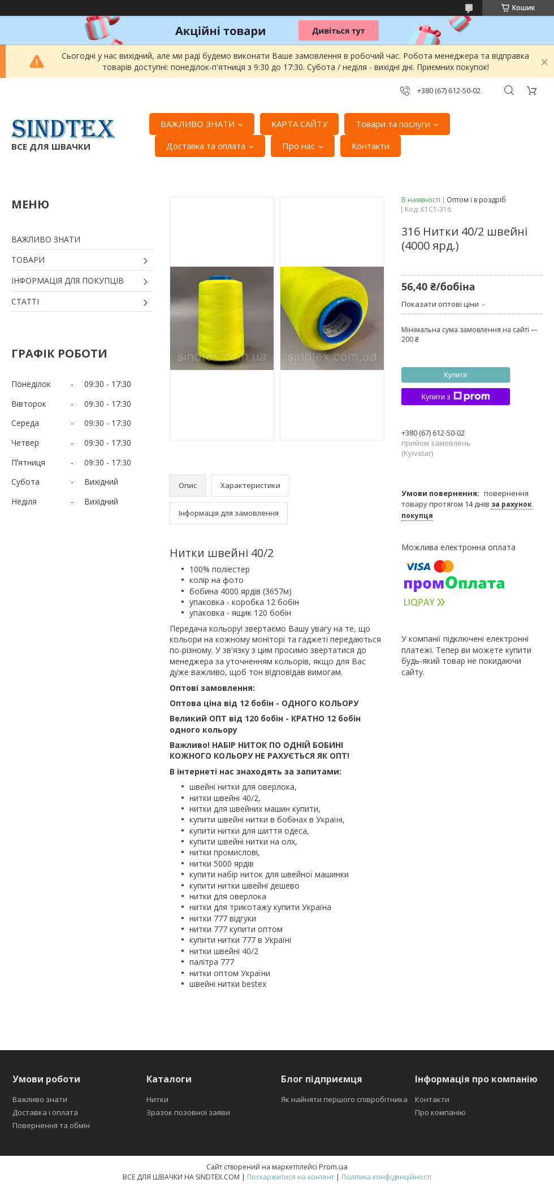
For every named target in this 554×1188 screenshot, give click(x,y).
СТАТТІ (25, 301)
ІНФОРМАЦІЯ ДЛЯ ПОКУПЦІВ (67, 280)
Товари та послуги (393, 123)
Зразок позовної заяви (188, 1112)
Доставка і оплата (45, 1112)
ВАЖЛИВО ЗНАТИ (198, 123)
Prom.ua (333, 1166)
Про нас (298, 145)
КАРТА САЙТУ (299, 123)
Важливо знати (39, 1099)
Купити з (455, 396)
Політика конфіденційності (386, 1177)
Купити (456, 375)
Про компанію (440, 1112)
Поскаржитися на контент (290, 1177)
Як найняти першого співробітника (344, 1099)
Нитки (157, 1099)
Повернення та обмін (51, 1125)
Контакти (370, 145)
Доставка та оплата (205, 145)
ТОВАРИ (28, 259)
